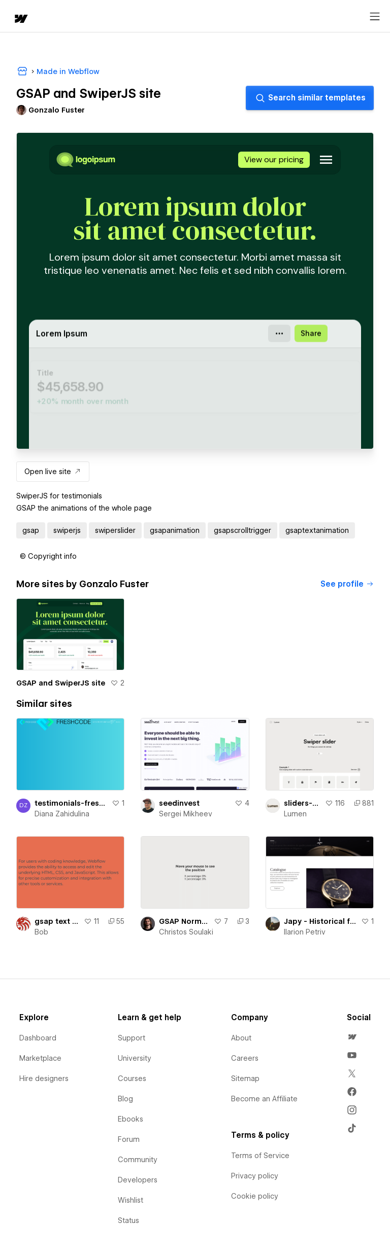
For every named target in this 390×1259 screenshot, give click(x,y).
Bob (41, 932)
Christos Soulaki (186, 932)
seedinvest (179, 803)
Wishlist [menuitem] (130, 1200)
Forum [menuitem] (129, 1139)
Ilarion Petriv (305, 932)
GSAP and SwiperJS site (60, 683)
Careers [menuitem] (244, 1058)
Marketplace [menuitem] (40, 1058)
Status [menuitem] (128, 1220)
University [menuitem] (134, 1058)
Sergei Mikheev (185, 814)
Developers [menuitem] (137, 1180)
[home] (20, 19)
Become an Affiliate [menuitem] (264, 1099)
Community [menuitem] (137, 1160)
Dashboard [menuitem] (37, 1038)
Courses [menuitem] (132, 1078)
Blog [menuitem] (125, 1099)
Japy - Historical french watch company (320, 921)
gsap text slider (57, 921)
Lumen (295, 814)
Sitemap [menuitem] (245, 1078)
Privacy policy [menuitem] (254, 1176)
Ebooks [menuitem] (130, 1119)
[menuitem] (352, 1037)
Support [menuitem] (131, 1038)
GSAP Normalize (184, 921)
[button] (48, 556)
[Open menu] (375, 16)
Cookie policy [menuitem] (254, 1196)
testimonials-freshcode (71, 803)
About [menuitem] (241, 1038)
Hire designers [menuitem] (44, 1078)
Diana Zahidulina (62, 814)
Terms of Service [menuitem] (260, 1156)
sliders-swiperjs (302, 803)
